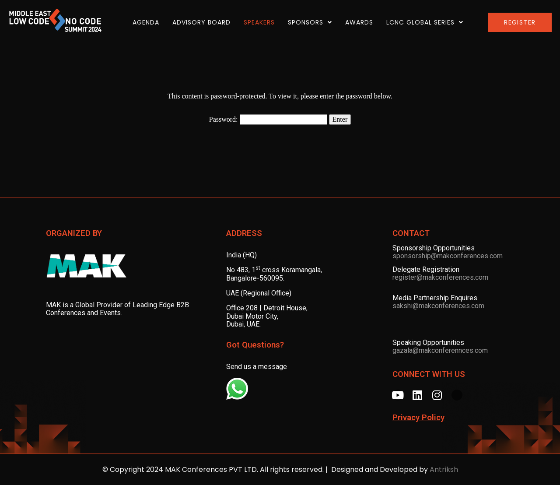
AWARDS (359, 22)
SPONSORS (310, 22)
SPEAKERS (259, 22)
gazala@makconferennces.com (440, 350)
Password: (268, 119)
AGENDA (146, 22)
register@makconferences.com (440, 277)
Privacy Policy (418, 417)
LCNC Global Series (424, 22)
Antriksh (444, 469)
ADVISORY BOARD (201, 22)
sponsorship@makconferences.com (447, 256)
